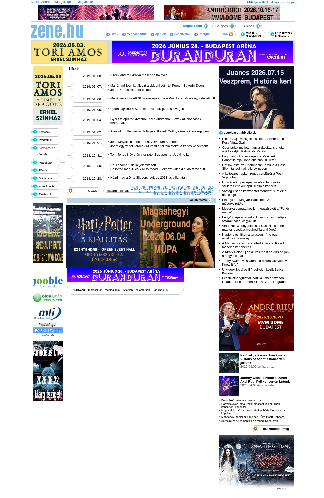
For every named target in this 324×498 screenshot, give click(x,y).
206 (203, 186)
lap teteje (92, 190)
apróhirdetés (201, 199)
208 (136, 189)
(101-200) (154, 186)
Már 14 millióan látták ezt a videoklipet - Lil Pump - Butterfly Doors (157, 85)
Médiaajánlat (112, 289)
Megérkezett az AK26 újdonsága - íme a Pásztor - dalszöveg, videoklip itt (162, 98)
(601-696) (203, 194)
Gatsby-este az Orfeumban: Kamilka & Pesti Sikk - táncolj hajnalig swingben (253, 166)
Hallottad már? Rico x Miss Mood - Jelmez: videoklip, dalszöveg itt (157, 169)
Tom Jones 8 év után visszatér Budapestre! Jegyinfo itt (149, 154)
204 (188, 186)
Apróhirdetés (46, 186)
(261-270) (160, 191)
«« (133, 186)
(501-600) (188, 194)
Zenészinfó (45, 194)
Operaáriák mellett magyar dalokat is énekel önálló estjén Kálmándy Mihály (253, 149)
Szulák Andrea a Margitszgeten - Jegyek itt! (62, 2)
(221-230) (177, 189)
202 (172, 186)
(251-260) (145, 191)
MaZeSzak (45, 162)
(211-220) (162, 189)
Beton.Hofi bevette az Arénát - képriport (245, 400)
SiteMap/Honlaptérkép (136, 289)
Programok (45, 139)
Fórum (43, 170)
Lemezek (44, 131)
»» (211, 194)
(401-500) (174, 194)
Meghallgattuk (134, 34)
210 (151, 189)
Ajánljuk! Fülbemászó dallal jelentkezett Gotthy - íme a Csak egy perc (160, 131)
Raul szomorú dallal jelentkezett (133, 165)
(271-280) (175, 191)
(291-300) (205, 191)
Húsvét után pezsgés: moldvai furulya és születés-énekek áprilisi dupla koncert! (251, 184)
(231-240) (192, 189)
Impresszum (94, 289)
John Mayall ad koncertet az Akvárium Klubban (144, 142)
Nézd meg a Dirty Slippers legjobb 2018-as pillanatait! (148, 177)
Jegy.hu (43, 154)
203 (180, 186)
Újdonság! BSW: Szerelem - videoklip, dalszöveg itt (147, 109)
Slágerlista (45, 178)
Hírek (112, 34)
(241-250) (207, 189)
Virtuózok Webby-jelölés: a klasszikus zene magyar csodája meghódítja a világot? (253, 227)
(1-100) (140, 186)
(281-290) (190, 191)
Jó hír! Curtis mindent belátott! (132, 90)
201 (165, 186)
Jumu (166, 289)
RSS (227, 34)
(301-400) (159, 194)
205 (195, 186)
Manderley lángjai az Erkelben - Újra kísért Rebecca (253, 416)
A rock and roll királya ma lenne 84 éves (139, 75)
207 (210, 186)
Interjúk (202, 34)
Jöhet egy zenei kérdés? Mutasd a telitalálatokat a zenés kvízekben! (159, 146)
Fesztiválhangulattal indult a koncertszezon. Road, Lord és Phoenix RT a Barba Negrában (255, 280)
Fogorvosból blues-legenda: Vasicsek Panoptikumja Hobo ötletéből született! (249, 158)
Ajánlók (158, 34)
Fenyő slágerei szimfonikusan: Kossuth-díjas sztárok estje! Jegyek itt (254, 219)
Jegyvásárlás (47, 147)
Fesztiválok (180, 34)
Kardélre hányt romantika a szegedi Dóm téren (249, 420)
